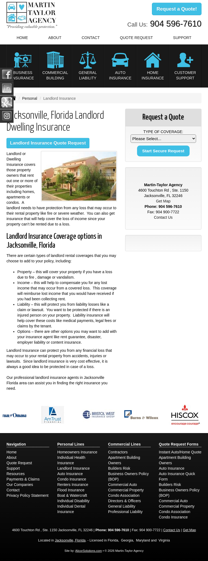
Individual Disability (73, 501)
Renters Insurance (72, 484)
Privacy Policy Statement (27, 495)
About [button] (54, 38)
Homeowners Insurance (77, 452)
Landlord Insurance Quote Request (48, 143)
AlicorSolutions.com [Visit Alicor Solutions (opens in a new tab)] (88, 550)
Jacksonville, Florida (70, 540)
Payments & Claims (23, 479)
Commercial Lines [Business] (124, 444)
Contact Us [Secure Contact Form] (163, 217)
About (11, 457)
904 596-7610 (176, 23)
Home (22, 38)
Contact (91, 38)
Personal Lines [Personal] (70, 444)
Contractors (118, 452)
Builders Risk (119, 468)
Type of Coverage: (163, 132)
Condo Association (123, 495)
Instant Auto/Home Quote (180, 452)
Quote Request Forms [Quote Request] (179, 444)
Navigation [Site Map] (16, 444)
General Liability (121, 506)
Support (13, 468)
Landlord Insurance (73, 468)
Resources (15, 474)
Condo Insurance (71, 479)
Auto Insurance (70, 474)
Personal (29, 98)
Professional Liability (125, 512)
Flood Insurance (70, 490)
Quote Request (19, 463)
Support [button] (182, 38)
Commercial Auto (122, 484)
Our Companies (19, 484)
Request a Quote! (177, 9)
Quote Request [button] (136, 38)
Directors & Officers (124, 501)
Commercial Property (126, 490)
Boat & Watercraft (72, 495)
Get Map (163, 201)
